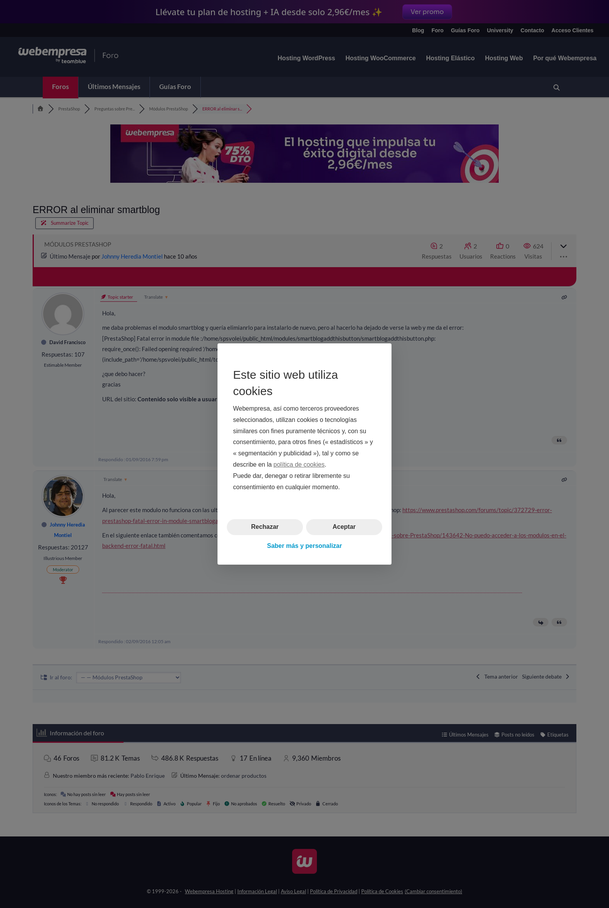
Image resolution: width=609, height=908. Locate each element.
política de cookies (299, 464)
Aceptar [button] (344, 526)
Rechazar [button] (264, 526)
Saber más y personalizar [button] (304, 545)
